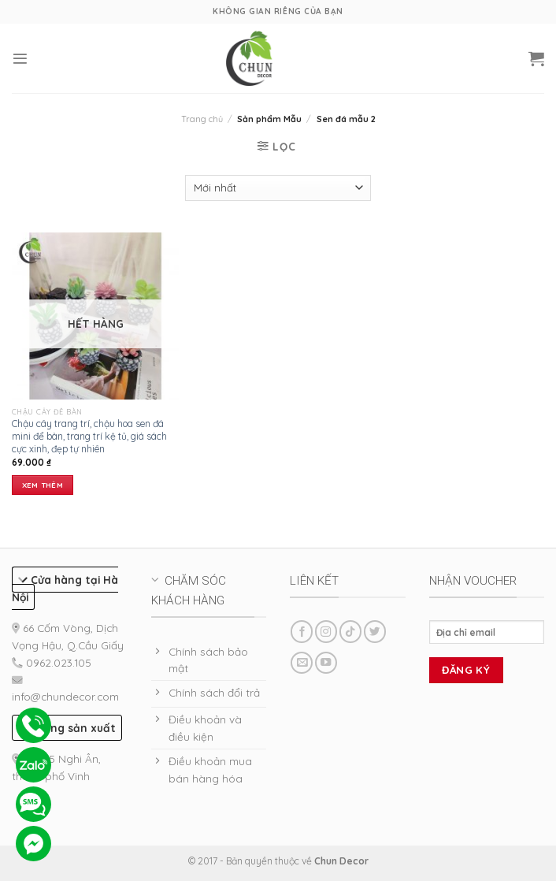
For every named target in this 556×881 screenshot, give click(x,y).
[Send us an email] (302, 663)
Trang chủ (202, 119)
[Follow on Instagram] (326, 631)
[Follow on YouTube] (326, 663)
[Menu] (20, 58)
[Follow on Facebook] (302, 631)
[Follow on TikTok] (350, 631)
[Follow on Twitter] (375, 631)
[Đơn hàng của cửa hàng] (277, 188)
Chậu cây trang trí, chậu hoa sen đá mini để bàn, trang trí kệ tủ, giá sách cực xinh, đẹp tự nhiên (89, 436)
